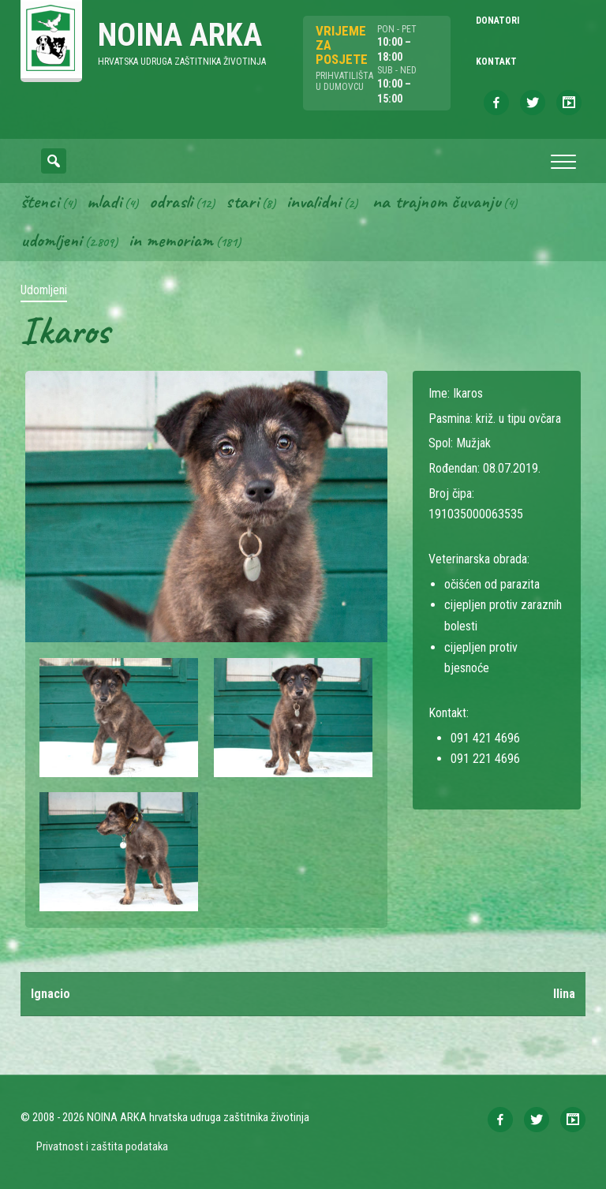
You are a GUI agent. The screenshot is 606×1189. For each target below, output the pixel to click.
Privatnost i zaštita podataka (102, 1146)
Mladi (104, 201)
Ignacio (50, 993)
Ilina (564, 993)
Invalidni (313, 201)
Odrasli (171, 201)
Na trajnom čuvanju (436, 201)
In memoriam (171, 240)
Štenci (40, 201)
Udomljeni (51, 240)
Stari (242, 201)
